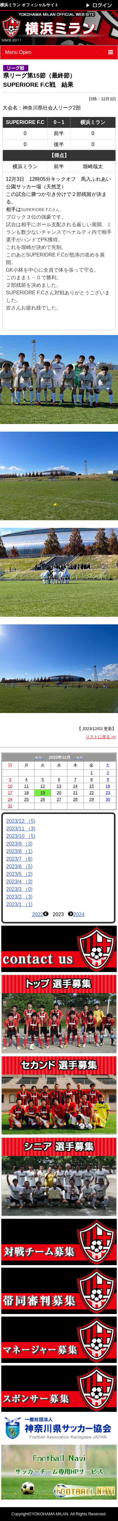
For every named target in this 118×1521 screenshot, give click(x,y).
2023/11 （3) (21, 828)
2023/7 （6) (19, 859)
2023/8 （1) (19, 851)
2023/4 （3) (19, 881)
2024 (79, 914)
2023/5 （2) (19, 874)
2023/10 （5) (21, 836)
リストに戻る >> (101, 736)
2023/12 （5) (21, 821)
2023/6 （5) (19, 866)
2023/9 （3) (19, 843)
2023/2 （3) (19, 896)
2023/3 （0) (19, 889)
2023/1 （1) (19, 904)
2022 (37, 914)
